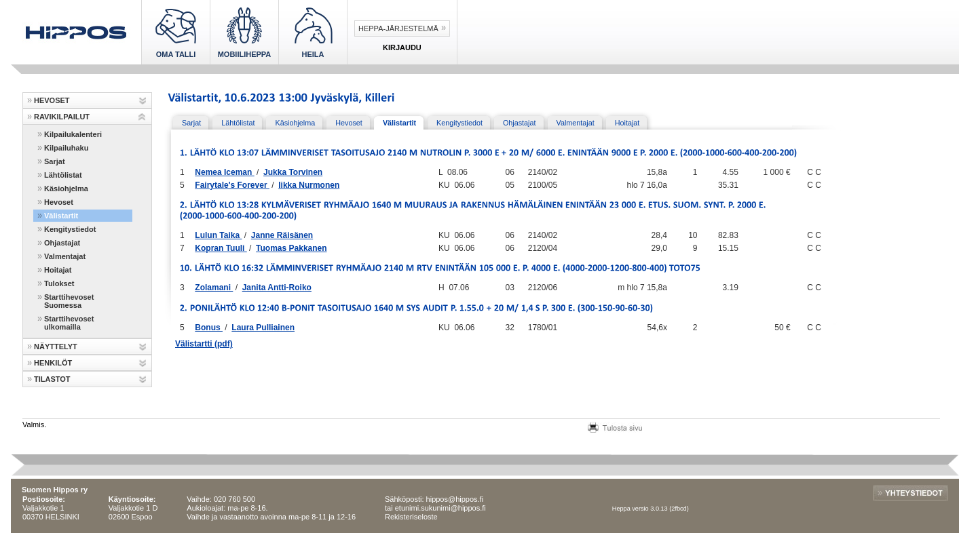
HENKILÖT (53, 363)
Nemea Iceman (224, 172)
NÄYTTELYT (55, 346)
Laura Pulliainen (263, 327)
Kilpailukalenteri (73, 134)
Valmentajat (65, 256)
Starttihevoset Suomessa (69, 301)
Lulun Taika (218, 235)
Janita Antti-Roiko (277, 287)
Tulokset (59, 283)
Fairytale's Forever (232, 185)
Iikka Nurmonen (308, 185)
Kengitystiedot (70, 229)
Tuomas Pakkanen (291, 248)
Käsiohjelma (66, 188)
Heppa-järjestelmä (398, 28)
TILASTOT (52, 379)
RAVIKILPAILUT (62, 117)
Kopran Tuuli (220, 248)
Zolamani (214, 287)
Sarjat (54, 161)
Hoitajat (57, 270)
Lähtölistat (63, 175)
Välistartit (61, 216)
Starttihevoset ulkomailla (69, 323)
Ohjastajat (62, 243)
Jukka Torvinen (292, 172)
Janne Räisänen (282, 235)
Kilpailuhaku (66, 148)
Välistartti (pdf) (204, 344)
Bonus (209, 327)
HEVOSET (52, 100)
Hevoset (58, 202)
